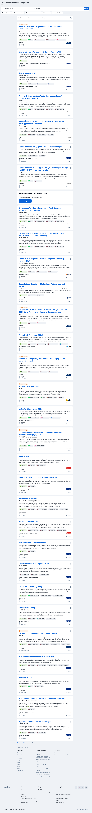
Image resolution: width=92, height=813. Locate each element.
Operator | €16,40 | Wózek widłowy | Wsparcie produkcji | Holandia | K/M (41, 264)
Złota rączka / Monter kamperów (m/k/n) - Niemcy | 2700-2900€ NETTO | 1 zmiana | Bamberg (41, 238)
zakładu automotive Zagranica (43, 768)
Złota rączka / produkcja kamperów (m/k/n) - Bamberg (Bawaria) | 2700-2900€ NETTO (40, 213)
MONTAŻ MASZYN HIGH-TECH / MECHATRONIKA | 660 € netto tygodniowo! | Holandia (41, 122)
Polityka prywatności (20, 809)
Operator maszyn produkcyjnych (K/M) (34, 567)
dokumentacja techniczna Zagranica (44, 780)
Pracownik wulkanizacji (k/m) (30, 591)
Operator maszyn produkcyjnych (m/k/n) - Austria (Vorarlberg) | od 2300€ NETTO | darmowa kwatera (43, 169)
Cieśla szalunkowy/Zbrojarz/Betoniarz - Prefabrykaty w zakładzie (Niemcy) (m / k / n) (41, 437)
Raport (68, 46)
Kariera (22, 794)
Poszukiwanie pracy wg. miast (61, 758)
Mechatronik (24, 460)
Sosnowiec (19, 768)
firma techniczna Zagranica (42, 766)
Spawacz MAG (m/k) (27, 612)
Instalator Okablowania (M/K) (30, 413)
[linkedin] (86, 787)
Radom (18, 756)
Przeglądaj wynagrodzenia (62, 798)
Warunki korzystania (9, 809)
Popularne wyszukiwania (24, 751)
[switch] (71, 18)
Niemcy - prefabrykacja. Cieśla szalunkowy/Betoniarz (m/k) (42, 702)
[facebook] (76, 787)
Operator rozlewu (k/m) (28, 73)
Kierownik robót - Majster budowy (32, 546)
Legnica (19, 760)
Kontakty (23, 792)
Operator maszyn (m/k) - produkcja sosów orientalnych (40, 147)
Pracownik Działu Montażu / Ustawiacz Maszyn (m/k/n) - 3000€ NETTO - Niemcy (41, 97)
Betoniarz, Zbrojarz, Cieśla (29, 525)
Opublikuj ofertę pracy (43, 789)
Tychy (18, 770)
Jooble (86, 809)
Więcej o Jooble (25, 789)
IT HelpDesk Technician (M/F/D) (31, 339)
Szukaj (86, 8)
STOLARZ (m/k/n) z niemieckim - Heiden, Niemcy (38, 637)
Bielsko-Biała (20, 758)
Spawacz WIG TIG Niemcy (29, 390)
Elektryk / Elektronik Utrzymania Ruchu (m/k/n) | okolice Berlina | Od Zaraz (41, 28)
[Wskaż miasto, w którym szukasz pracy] (47, 9)
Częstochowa (20, 774)
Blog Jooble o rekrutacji (44, 792)
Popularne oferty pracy (60, 756)
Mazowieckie (20, 762)
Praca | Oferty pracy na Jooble (28, 798)
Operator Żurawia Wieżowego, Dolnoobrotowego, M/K (40, 52)
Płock (18, 764)
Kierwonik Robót (25, 681)
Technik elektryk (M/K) (28, 502)
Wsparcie (23, 796)
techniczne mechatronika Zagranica (44, 770)
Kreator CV (58, 800)
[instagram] (79, 787)
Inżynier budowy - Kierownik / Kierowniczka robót (38, 660)
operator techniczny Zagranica (43, 776)
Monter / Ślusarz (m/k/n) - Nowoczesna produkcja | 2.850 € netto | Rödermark (42, 364)
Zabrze (18, 766)
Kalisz (18, 772)
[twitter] (82, 787)
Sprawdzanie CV (60, 802)
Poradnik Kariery (60, 792)
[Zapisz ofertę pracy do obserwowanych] (70, 24)
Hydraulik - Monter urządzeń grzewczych (35, 725)
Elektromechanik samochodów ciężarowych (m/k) (38, 481)
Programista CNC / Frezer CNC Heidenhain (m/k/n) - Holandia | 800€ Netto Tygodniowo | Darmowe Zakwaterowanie (43, 315)
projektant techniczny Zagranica (43, 778)
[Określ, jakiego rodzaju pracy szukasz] (16, 9)
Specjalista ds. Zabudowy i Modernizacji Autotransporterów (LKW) (42, 289)
